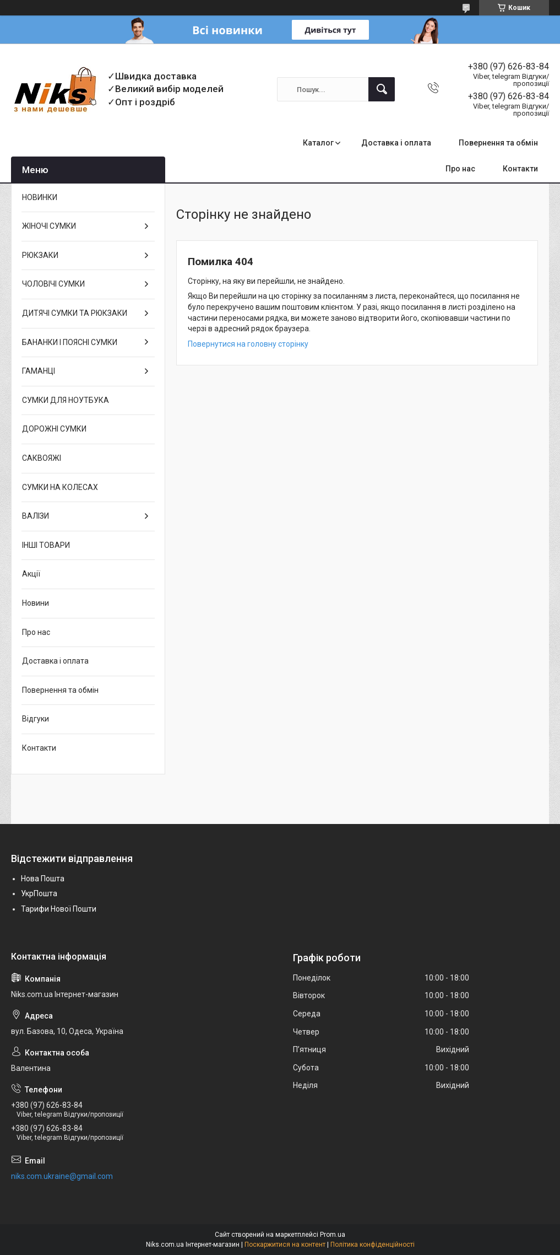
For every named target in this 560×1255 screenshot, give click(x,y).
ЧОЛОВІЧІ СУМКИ (53, 283)
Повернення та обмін (498, 142)
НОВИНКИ (39, 197)
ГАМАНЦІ (38, 371)
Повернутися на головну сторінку (248, 344)
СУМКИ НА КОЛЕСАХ (60, 487)
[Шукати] (381, 89)
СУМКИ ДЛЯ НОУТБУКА (65, 400)
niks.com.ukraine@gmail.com (62, 1176)
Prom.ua (332, 1234)
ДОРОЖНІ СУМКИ (54, 428)
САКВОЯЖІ (41, 458)
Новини (35, 603)
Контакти (520, 168)
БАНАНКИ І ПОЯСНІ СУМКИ (69, 342)
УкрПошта (39, 893)
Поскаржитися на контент (284, 1244)
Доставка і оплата (396, 142)
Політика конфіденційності (372, 1244)
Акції (31, 573)
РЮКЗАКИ (40, 255)
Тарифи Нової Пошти (58, 908)
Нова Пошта (42, 878)
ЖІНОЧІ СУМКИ (49, 226)
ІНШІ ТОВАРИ (46, 545)
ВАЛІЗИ (35, 515)
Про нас (460, 168)
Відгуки (35, 718)
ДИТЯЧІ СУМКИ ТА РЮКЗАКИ (74, 313)
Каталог (318, 142)
